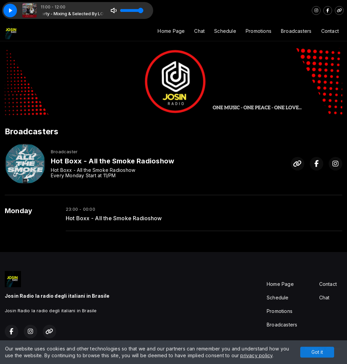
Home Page (171, 31)
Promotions (258, 31)
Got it (317, 352)
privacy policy (256, 355)
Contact (330, 31)
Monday (18, 211)
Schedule (225, 31)
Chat (199, 31)
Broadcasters (296, 31)
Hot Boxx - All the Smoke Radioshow (114, 218)
